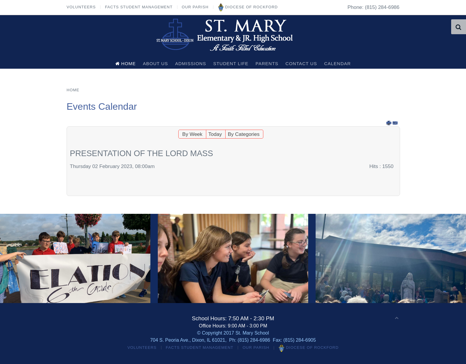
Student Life (230, 63)
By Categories (243, 134)
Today (215, 134)
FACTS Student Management (138, 7)
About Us (155, 63)
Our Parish (195, 7)
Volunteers (81, 7)
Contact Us (301, 63)
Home (125, 63)
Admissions (190, 63)
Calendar (337, 63)
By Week (192, 134)
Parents (267, 63)
